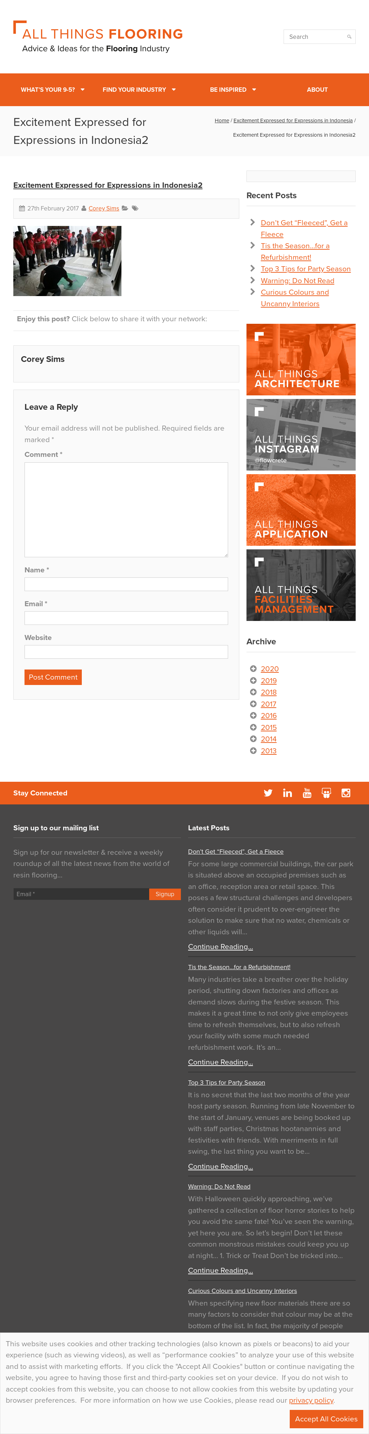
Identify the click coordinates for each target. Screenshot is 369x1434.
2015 (269, 727)
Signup (165, 894)
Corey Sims (104, 208)
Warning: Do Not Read (297, 280)
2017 (268, 704)
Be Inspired (228, 90)
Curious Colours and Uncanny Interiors (242, 1291)
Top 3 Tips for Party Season (306, 268)
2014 (269, 739)
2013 (269, 751)
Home (222, 120)
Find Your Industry (134, 90)
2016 (269, 715)
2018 (269, 692)
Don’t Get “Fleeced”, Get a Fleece (236, 852)
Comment (43, 454)
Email (36, 603)
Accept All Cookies (326, 1419)
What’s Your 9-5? (48, 90)
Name (37, 570)
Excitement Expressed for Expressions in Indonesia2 (108, 185)
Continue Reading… (220, 946)
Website (38, 637)
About (317, 90)
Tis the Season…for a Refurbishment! (239, 967)
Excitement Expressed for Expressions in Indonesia (293, 120)
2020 (270, 668)
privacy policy (311, 1400)
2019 (269, 680)
